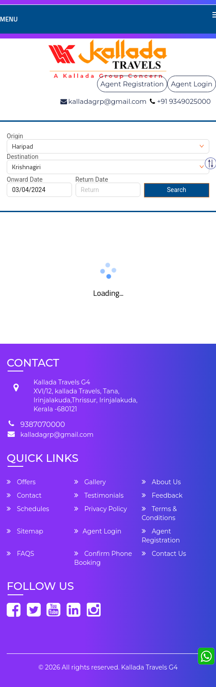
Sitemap (25, 531)
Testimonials (98, 495)
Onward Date (24, 179)
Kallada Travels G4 (149, 667)
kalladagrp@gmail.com (57, 435)
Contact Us (164, 554)
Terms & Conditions (159, 513)
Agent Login (191, 84)
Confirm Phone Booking (103, 558)
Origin (15, 136)
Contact (24, 495)
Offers (21, 482)
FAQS (20, 554)
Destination (22, 157)
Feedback (162, 495)
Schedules (28, 509)
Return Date (92, 179)
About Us (161, 482)
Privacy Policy (100, 509)
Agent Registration (132, 84)
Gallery (90, 482)
